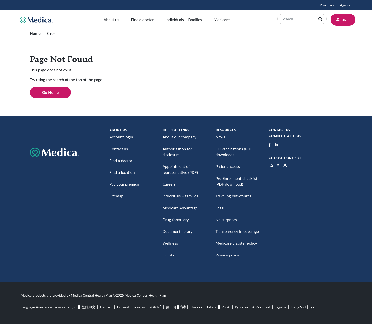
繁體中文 (89, 307)
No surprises (226, 219)
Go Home (50, 92)
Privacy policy (227, 255)
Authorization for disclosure (177, 151)
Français (139, 307)
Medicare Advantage (180, 207)
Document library (178, 231)
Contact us (119, 148)
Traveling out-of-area (233, 196)
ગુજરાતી (155, 307)
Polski (226, 307)
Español (123, 307)
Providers (327, 5)
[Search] (299, 18)
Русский (241, 307)
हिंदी (183, 307)
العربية (72, 307)
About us (111, 19)
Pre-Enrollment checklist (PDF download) (237, 181)
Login (342, 19)
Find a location (122, 172)
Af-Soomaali (261, 307)
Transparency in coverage (237, 231)
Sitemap (117, 196)
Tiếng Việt (298, 307)
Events (168, 255)
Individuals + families (180, 196)
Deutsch (106, 307)
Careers (169, 184)
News (220, 137)
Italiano (211, 307)
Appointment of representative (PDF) (180, 169)
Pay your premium (125, 184)
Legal (220, 207)
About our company (180, 137)
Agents (345, 5)
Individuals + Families (183, 19)
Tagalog (280, 307)
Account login (121, 137)
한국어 (171, 307)
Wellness (170, 243)
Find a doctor (142, 19)
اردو (314, 307)
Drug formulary (176, 219)
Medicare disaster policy (236, 243)
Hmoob (196, 307)
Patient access (228, 166)
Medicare (222, 19)
